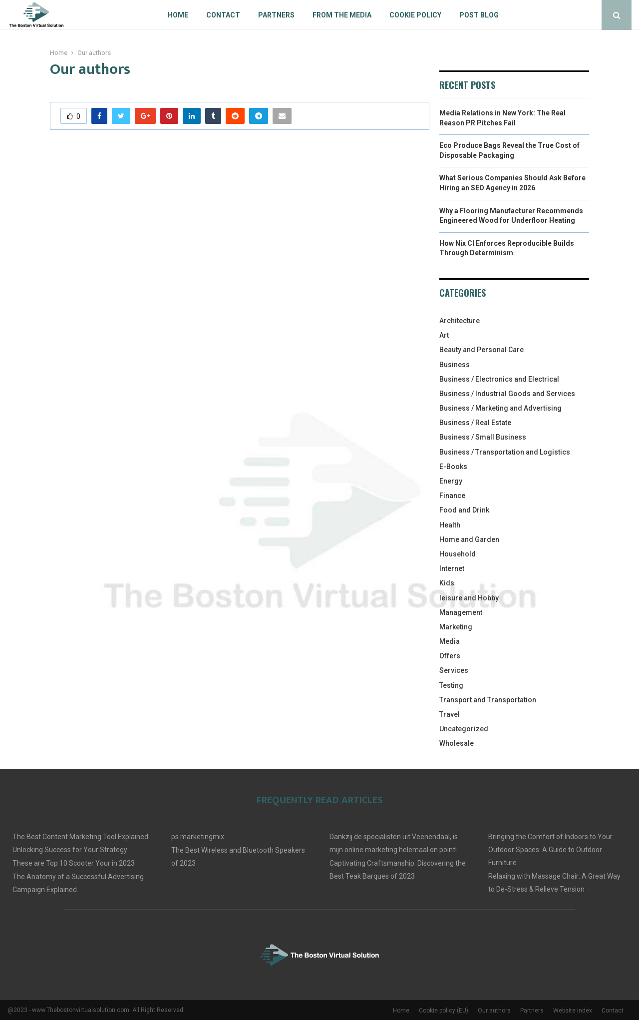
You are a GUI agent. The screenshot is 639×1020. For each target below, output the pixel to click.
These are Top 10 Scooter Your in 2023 (73, 863)
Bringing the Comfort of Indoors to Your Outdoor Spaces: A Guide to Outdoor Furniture (550, 850)
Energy (450, 481)
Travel (449, 714)
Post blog (479, 15)
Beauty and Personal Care (481, 350)
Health (449, 525)
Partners (276, 15)
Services (453, 670)
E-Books (453, 467)
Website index (572, 1010)
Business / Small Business (482, 437)
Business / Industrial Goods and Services (507, 394)
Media (449, 641)
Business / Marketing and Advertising (500, 408)
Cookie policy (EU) (443, 1010)
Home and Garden (469, 539)
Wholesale (456, 743)
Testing (451, 685)
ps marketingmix (197, 837)
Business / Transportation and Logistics (504, 452)
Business (454, 365)
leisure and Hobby (469, 598)
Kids (446, 583)
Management (460, 612)
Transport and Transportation (487, 700)
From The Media (342, 15)
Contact (223, 15)
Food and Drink (464, 510)
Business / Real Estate (475, 423)
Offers (449, 656)
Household (457, 554)
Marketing (455, 627)
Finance (452, 496)
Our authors (494, 1010)
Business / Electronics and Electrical (499, 379)
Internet (451, 568)
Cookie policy (415, 15)
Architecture (459, 321)
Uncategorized (463, 729)
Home (178, 15)
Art (444, 335)
